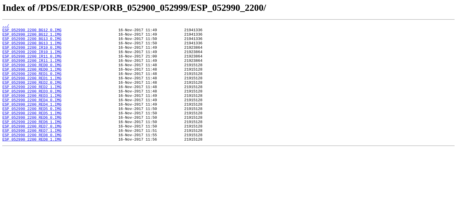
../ (5, 26)
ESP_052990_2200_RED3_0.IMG (31, 105)
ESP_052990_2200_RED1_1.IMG (31, 89)
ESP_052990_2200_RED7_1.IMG (31, 152)
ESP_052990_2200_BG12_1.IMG (31, 36)
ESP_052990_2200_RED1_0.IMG (31, 84)
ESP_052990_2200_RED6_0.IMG (31, 136)
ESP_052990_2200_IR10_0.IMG (31, 52)
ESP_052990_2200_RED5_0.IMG (31, 126)
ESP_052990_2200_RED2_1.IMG (31, 99)
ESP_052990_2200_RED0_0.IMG (31, 73)
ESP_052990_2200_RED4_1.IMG (31, 120)
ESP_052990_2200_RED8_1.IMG (31, 162)
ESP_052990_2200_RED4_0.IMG (31, 115)
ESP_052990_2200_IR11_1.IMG (31, 68)
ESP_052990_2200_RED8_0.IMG (31, 157)
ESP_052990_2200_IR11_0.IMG (31, 63)
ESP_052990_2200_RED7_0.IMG (31, 147)
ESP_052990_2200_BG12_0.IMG (31, 31)
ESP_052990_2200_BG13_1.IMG (31, 47)
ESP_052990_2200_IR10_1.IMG (31, 57)
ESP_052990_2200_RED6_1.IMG (31, 141)
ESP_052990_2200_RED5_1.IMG (31, 131)
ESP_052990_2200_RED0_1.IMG (31, 78)
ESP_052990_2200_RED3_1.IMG (31, 110)
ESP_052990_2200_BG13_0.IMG (31, 42)
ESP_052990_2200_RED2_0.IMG (31, 94)
